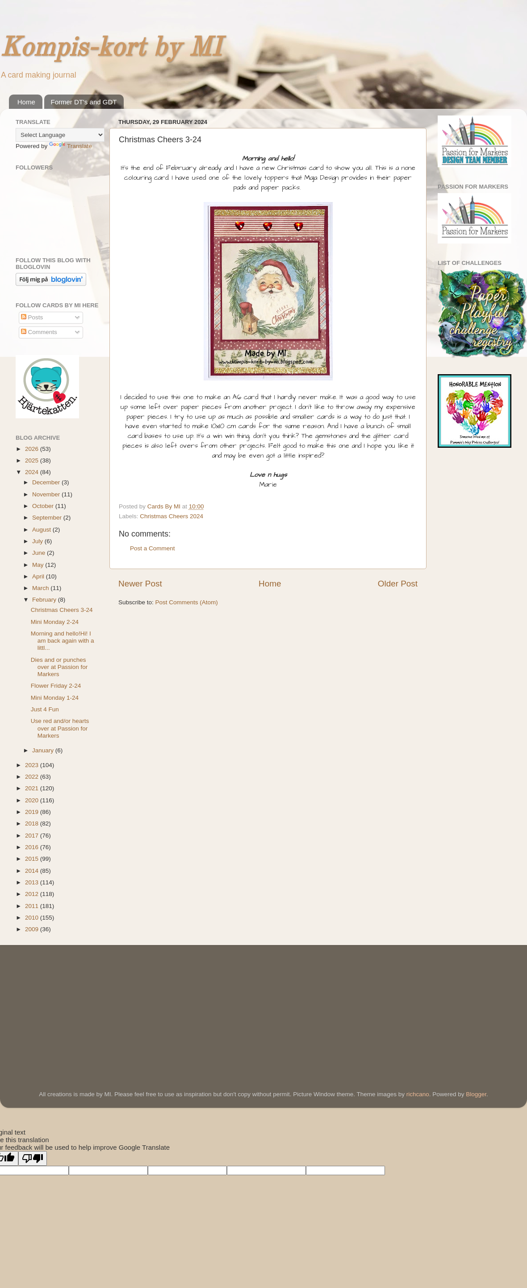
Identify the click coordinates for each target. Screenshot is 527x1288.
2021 (32, 788)
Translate (70, 146)
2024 (32, 472)
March (41, 588)
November (47, 494)
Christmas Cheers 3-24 (62, 610)
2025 (32, 460)
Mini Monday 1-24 (55, 697)
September (47, 517)
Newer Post (140, 583)
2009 (32, 929)
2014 (32, 870)
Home (26, 102)
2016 (32, 847)
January (43, 750)
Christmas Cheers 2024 (171, 516)
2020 (32, 800)
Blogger (476, 1094)
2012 (32, 894)
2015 (32, 858)
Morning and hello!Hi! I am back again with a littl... (62, 640)
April (39, 576)
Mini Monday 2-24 (55, 622)
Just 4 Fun (45, 709)
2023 (32, 765)
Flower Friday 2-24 (56, 685)
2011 (32, 906)
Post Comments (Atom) (186, 602)
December (47, 482)
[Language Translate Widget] (60, 135)
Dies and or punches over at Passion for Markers (59, 666)
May (38, 564)
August (42, 529)
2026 (32, 449)
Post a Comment (152, 548)
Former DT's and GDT (84, 102)
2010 (32, 917)
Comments (39, 332)
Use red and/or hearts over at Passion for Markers (60, 728)
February (45, 599)
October (43, 506)
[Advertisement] (83, 1005)
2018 (32, 823)
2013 (32, 882)
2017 (32, 835)
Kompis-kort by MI (111, 48)
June (39, 552)
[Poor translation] (32, 1158)
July (38, 541)
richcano (417, 1094)
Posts (32, 317)
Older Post (398, 583)
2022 (32, 776)
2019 (32, 812)
